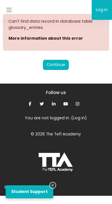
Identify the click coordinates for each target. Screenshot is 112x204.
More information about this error (45, 38)
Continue (56, 64)
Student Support (29, 191)
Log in (102, 9)
